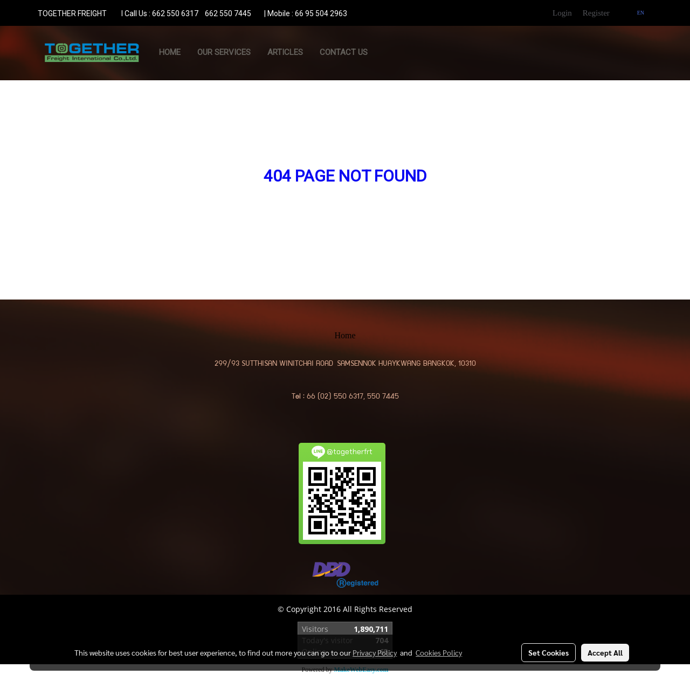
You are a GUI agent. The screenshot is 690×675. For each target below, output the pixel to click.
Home (170, 52)
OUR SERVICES (224, 52)
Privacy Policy (375, 652)
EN (636, 13)
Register (596, 13)
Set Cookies (548, 652)
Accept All (605, 652)
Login (562, 13)
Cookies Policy (439, 652)
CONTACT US (344, 52)
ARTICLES (285, 52)
